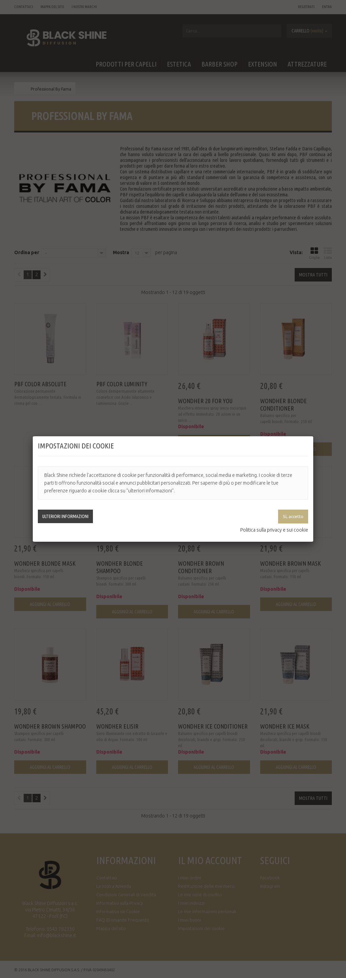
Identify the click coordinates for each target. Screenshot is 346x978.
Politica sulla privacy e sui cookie (274, 530)
